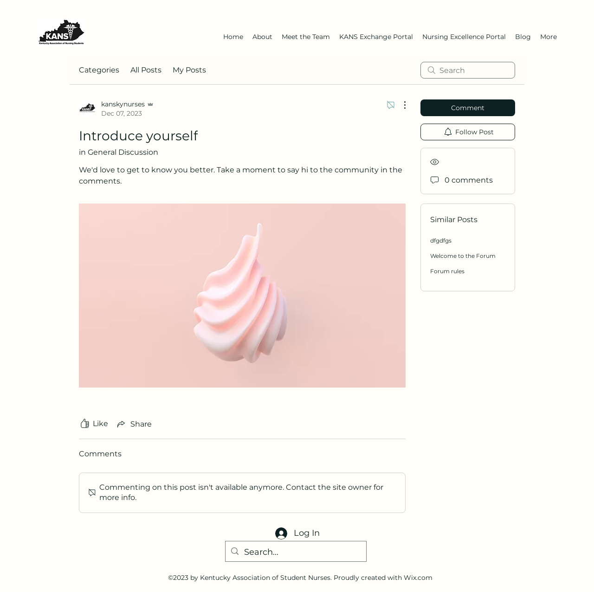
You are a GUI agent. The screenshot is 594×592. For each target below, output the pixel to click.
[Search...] (295, 552)
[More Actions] (400, 105)
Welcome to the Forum (463, 255)
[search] (467, 70)
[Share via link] (134, 423)
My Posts (189, 70)
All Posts (145, 70)
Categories (99, 70)
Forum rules (447, 271)
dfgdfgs (441, 240)
